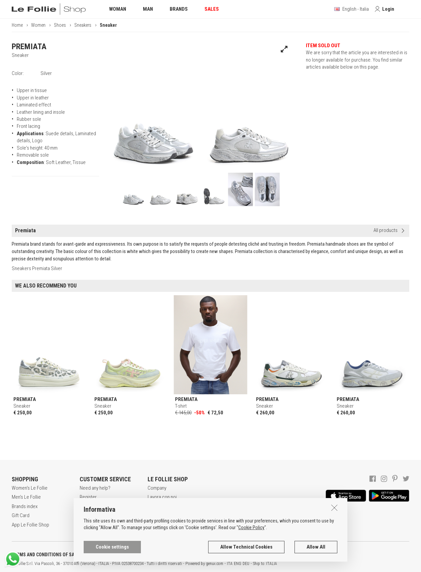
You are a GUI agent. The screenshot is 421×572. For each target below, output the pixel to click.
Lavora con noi (162, 497)
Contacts (157, 525)
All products (385, 230)
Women (38, 25)
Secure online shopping (104, 506)
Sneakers (82, 25)
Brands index (24, 506)
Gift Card (20, 515)
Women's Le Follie (30, 488)
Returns (87, 525)
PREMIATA (29, 46)
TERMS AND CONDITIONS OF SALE (45, 554)
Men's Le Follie (26, 497)
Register (88, 497)
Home (17, 25)
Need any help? (95, 488)
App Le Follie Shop (30, 525)
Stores (154, 515)
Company (157, 488)
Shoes (60, 25)
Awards (155, 506)
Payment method (96, 515)
